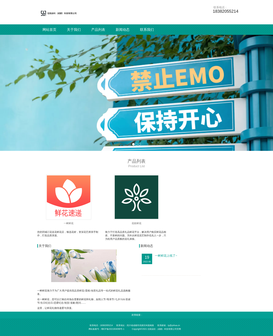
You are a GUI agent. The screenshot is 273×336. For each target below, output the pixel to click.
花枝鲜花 (136, 223)
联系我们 (147, 29)
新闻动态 (123, 29)
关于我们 (74, 29)
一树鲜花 (68, 223)
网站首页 (49, 29)
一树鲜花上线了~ (166, 255)
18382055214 (106, 325)
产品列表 (98, 29)
